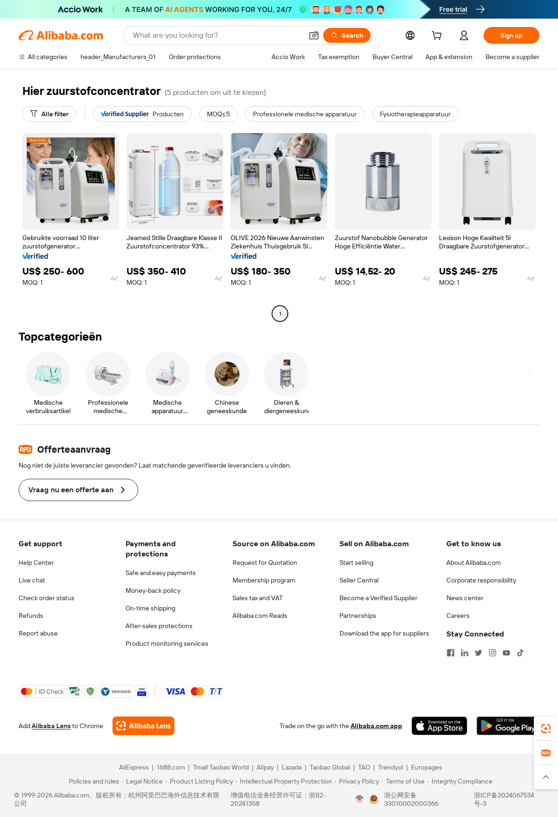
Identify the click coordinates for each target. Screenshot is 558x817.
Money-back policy (153, 590)
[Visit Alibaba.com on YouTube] (506, 653)
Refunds (31, 615)
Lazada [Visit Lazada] (292, 767)
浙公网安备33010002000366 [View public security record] (411, 799)
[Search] (347, 35)
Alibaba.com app (376, 726)
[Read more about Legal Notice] (142, 781)
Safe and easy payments (161, 572)
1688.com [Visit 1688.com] (171, 767)
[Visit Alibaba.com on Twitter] (478, 653)
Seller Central (359, 580)
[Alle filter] (49, 114)
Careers (458, 615)
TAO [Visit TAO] (364, 767)
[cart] (438, 36)
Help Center (36, 562)
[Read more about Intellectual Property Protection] (284, 781)
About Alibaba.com (473, 562)
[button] (313, 35)
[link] (546, 729)
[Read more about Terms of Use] (403, 781)
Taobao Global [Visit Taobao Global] (330, 767)
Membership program (263, 580)
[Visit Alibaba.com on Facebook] (450, 653)
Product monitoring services (167, 643)
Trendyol (390, 767)
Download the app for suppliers (384, 633)
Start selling (356, 562)
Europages (426, 767)
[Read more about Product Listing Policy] (199, 781)
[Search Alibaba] (217, 35)
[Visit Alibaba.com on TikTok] (520, 653)
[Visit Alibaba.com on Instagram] (492, 653)
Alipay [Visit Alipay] (265, 767)
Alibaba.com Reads (259, 615)
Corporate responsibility (481, 580)
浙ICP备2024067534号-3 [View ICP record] (504, 799)
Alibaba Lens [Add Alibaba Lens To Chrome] (51, 726)
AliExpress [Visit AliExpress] (134, 767)
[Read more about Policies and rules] (92, 781)
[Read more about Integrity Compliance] (459, 781)
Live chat (32, 580)
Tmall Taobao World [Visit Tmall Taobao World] (221, 767)
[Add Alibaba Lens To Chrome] (143, 726)
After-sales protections (159, 625)
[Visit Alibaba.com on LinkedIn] (464, 653)
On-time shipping (150, 608)
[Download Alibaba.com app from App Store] (439, 726)
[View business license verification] (359, 799)
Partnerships (357, 615)
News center (465, 598)
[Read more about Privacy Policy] (357, 781)
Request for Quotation (264, 562)
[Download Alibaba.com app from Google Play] (508, 726)
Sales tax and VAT (257, 598)
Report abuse (38, 633)
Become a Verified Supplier (378, 598)
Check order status (46, 598)
